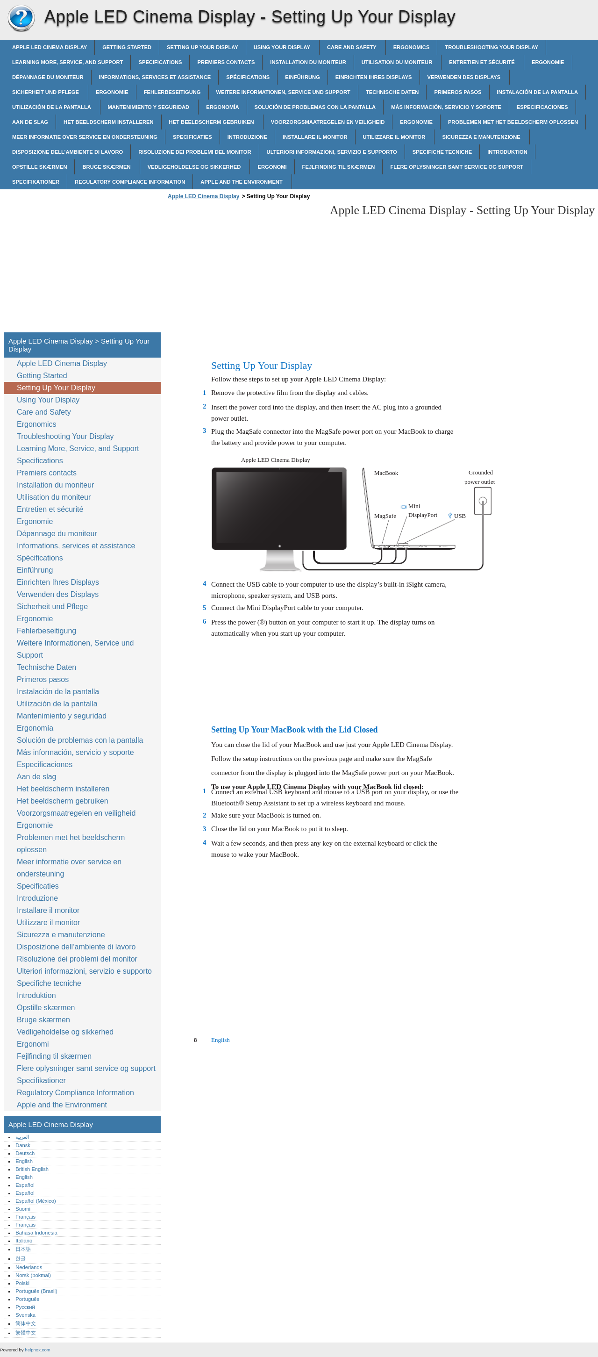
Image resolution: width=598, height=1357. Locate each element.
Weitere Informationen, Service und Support (283, 92)
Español (24, 1185)
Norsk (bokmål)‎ (33, 1275)
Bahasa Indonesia (36, 1232)
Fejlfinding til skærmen (338, 167)
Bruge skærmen (107, 167)
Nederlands (28, 1267)
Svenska (25, 1315)
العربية (22, 1137)
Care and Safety (352, 47)
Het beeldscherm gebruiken (212, 122)
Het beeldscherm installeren (108, 122)
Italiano (23, 1240)
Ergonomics (411, 47)
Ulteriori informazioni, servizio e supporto (332, 152)
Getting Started (126, 47)
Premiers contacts (226, 62)
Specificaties (192, 137)
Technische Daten (392, 92)
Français (25, 1217)
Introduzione (247, 137)
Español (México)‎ (35, 1201)
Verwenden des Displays (464, 77)
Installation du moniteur (308, 62)
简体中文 (25, 1323)
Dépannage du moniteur (48, 77)
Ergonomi (271, 167)
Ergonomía (222, 107)
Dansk (22, 1145)
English (24, 1161)
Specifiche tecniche (442, 152)
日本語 (23, 1249)
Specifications (160, 62)
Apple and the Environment (242, 182)
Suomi (22, 1209)
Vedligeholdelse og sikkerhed (195, 167)
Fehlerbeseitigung (172, 92)
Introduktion (507, 152)
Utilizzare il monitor (395, 137)
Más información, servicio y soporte (446, 107)
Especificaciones (542, 107)
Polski (22, 1283)
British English (32, 1169)
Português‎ (27, 1299)
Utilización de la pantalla (52, 107)
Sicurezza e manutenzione (482, 137)
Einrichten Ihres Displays (373, 77)
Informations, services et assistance (155, 77)
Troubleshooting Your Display (491, 47)
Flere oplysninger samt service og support (456, 167)
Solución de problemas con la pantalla (315, 107)
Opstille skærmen (39, 167)
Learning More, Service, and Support (67, 62)
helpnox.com (37, 1349)
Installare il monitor (315, 137)
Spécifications (248, 77)
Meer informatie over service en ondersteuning (84, 137)
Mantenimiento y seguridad (149, 107)
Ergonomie (548, 62)
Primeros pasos (457, 92)
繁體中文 (25, 1332)
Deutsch (25, 1153)
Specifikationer (35, 182)
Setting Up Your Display (202, 47)
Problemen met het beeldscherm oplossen (513, 122)
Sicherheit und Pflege (46, 92)
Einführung (302, 77)
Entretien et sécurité (482, 62)
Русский (25, 1307)
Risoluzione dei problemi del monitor (194, 152)
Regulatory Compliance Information (130, 182)
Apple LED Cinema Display (21, 19)
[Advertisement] (243, 268)
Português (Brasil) (36, 1291)
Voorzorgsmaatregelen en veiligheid (327, 122)
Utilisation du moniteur (398, 62)
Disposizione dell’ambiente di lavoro (67, 152)
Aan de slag (30, 122)
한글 (20, 1258)
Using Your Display (283, 47)
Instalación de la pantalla (537, 92)
